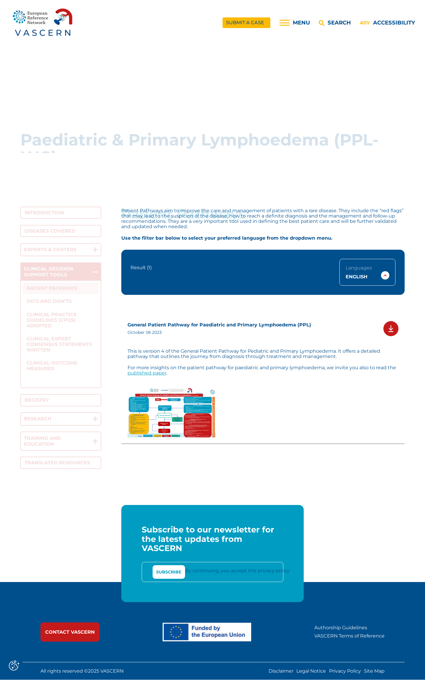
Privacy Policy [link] (345, 671)
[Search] (335, 22)
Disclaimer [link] (281, 671)
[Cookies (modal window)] (14, 666)
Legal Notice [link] (311, 671)
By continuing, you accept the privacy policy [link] (237, 571)
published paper (147, 373)
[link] (43, 22)
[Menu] (294, 22)
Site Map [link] (374, 671)
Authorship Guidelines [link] (340, 627)
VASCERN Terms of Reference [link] (349, 636)
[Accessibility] (387, 22)
